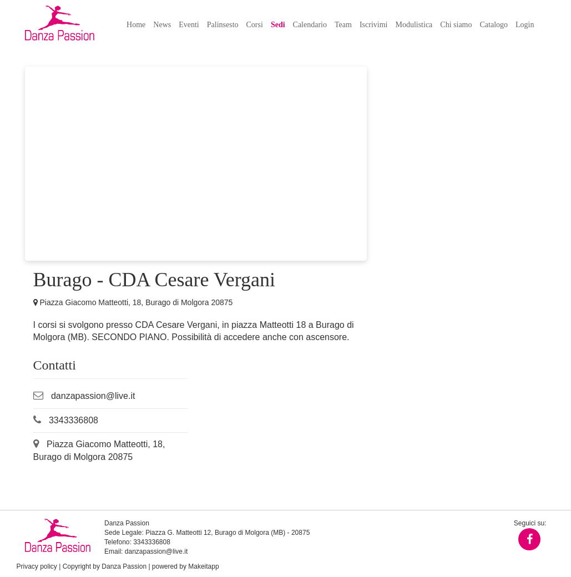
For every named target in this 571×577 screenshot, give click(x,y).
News (162, 25)
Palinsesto (223, 25)
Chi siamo (456, 25)
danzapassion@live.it (93, 396)
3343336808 (73, 420)
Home (136, 25)
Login (525, 25)
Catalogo (494, 25)
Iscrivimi (374, 25)
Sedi (278, 25)
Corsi (254, 25)
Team (343, 25)
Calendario (310, 25)
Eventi (189, 25)
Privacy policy (37, 566)
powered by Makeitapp (185, 566)
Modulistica (413, 25)
